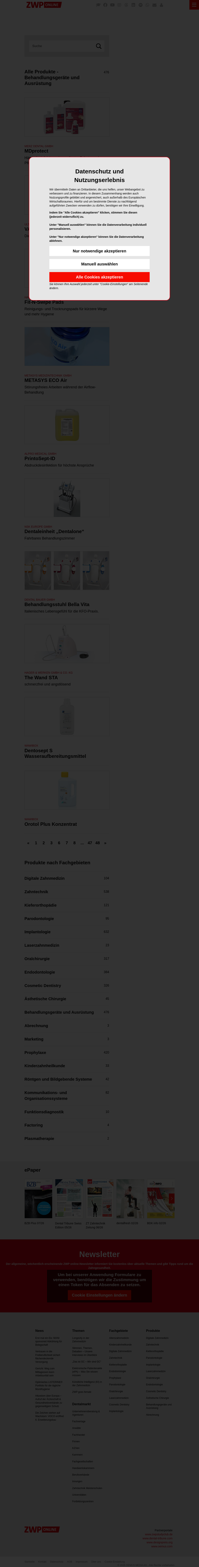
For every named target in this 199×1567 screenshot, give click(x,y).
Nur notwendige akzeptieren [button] (99, 251)
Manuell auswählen (99, 264)
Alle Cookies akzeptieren (99, 277)
